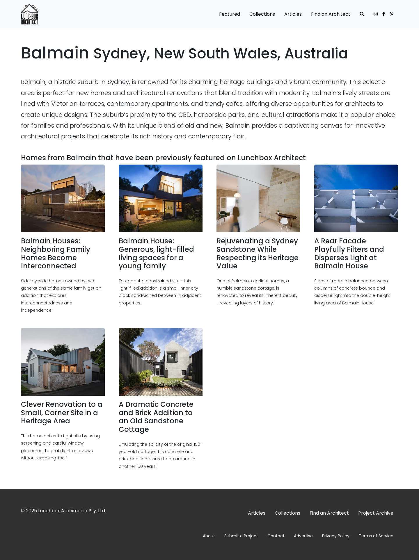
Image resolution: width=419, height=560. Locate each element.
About (209, 536)
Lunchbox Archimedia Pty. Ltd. (72, 510)
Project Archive (375, 513)
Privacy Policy (335, 536)
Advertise (303, 536)
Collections (262, 14)
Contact (276, 536)
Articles (293, 14)
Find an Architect (330, 14)
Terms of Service (376, 536)
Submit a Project (241, 536)
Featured (229, 14)
